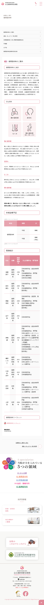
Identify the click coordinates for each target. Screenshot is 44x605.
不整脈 (5, 43)
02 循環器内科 (22, 476)
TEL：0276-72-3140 (17, 581)
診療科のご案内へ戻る (22, 443)
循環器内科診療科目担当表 (10, 51)
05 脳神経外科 (22, 486)
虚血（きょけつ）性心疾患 (10, 36)
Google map (22, 579)
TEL (35, 5)
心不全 (5, 47)
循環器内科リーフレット (13, 423)
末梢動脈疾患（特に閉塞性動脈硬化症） (14, 40)
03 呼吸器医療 (22, 480)
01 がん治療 (22, 473)
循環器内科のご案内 (9, 32)
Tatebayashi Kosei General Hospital (19, 599)
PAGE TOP (41, 602)
